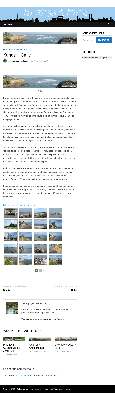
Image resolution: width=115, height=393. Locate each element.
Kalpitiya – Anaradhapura (36, 346)
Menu (8, 24)
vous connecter (22, 375)
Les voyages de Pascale (20, 61)
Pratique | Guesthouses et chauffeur (11, 347)
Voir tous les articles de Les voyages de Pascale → (43, 319)
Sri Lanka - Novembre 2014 (15, 50)
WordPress (58, 389)
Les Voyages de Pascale (30, 389)
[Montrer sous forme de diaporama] (19, 205)
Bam (68, 389)
